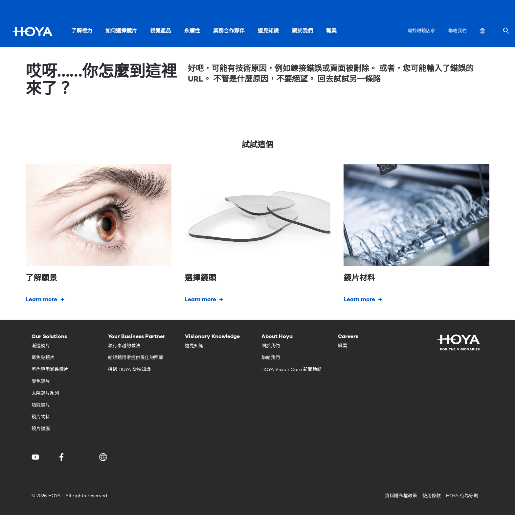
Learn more (41, 299)
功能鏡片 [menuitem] (41, 405)
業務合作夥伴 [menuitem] (228, 31)
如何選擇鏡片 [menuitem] (121, 31)
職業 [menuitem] (331, 31)
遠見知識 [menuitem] (268, 31)
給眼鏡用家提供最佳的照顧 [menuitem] (135, 358)
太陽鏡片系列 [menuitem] (45, 393)
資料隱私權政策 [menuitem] (401, 496)
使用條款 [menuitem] (431, 496)
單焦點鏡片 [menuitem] (43, 358)
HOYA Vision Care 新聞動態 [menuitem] (291, 369)
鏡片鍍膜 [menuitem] (41, 429)
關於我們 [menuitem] (302, 31)
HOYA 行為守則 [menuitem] (462, 496)
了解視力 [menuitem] (81, 31)
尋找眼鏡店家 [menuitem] (421, 31)
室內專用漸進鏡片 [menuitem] (50, 369)
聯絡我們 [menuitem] (457, 31)
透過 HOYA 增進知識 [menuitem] (129, 369)
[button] (104, 457)
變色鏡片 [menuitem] (41, 381)
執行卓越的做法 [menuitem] (124, 346)
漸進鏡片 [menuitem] (41, 346)
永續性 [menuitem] (192, 31)
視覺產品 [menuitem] (160, 31)
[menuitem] (487, 31)
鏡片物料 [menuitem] (41, 417)
